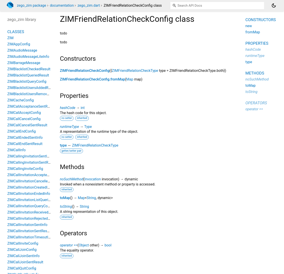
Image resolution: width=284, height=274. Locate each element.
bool (108, 245)
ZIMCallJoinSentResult (25, 262)
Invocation (92, 179)
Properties (256, 43)
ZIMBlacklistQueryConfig (26, 81)
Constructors (260, 19)
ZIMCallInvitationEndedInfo (28, 193)
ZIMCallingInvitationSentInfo (29, 156)
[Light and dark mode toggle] (273, 5)
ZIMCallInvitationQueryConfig (30, 206)
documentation (62, 5)
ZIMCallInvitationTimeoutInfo (30, 237)
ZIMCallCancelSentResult (27, 125)
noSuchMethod (71, 179)
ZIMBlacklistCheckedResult (28, 69)
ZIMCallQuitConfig (21, 268)
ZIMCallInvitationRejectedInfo (30, 218)
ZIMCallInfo (16, 150)
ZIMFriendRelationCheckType (135, 70)
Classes (15, 31)
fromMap (252, 32)
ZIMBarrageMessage (23, 63)
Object (84, 245)
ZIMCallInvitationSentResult (29, 231)
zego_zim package (31, 5)
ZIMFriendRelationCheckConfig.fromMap (92, 79)
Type (88, 127)
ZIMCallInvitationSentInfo (27, 225)
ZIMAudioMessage (22, 50)
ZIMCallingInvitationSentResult (31, 162)
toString (66, 206)
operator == (68, 245)
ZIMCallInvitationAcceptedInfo (31, 175)
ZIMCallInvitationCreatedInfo (30, 187)
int (83, 108)
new (248, 26)
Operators (256, 103)
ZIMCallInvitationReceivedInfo (31, 212)
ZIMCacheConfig (20, 100)
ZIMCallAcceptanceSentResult (31, 106)
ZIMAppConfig (18, 44)
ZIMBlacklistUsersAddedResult (31, 88)
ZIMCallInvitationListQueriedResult (34, 200)
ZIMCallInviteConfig (22, 243)
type (63, 145)
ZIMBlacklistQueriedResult (28, 75)
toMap (65, 198)
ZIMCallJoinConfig (22, 250)
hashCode (67, 108)
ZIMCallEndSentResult (24, 144)
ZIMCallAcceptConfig (24, 113)
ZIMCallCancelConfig (24, 119)
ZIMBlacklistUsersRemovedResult (34, 94)
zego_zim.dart (88, 5)
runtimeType (69, 127)
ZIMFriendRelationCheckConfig (84, 70)
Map (129, 79)
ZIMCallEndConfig (21, 131)
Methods (254, 73)
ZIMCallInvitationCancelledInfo (31, 181)
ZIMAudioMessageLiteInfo (28, 56)
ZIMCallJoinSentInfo (23, 256)
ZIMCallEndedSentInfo (25, 137)
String (91, 198)
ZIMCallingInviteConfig (25, 169)
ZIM (10, 38)
